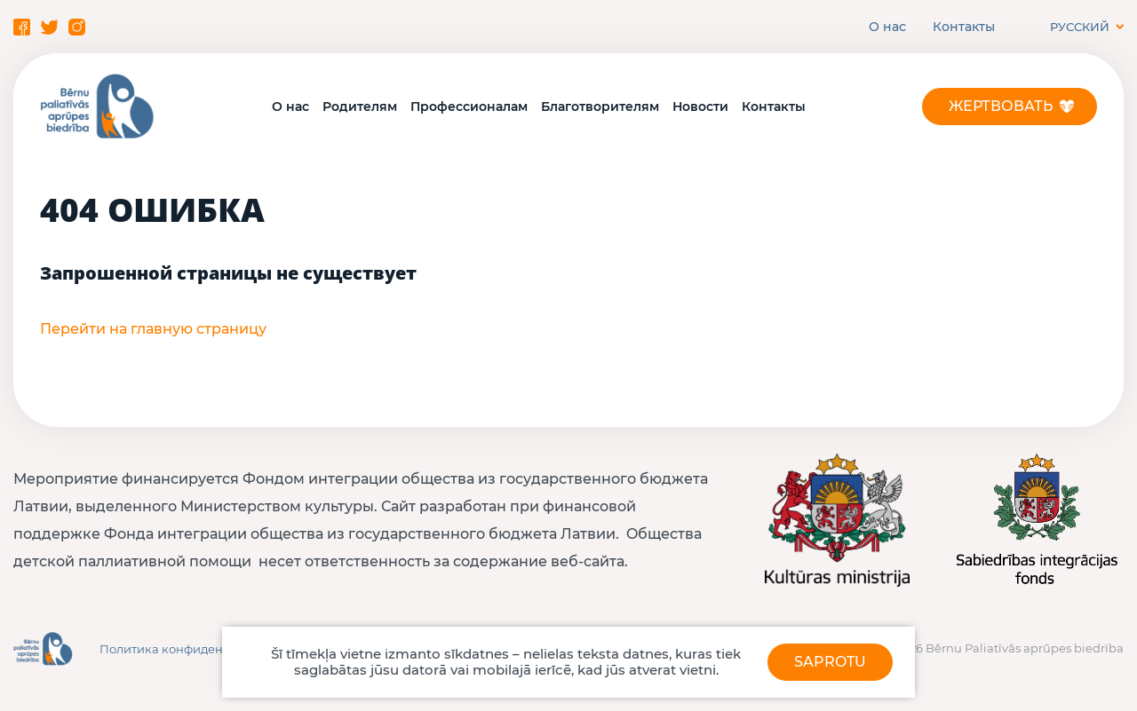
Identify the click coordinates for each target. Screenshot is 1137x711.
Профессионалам (469, 107)
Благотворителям (600, 107)
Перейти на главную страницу (153, 328)
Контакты (964, 27)
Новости (700, 107)
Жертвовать (1001, 106)
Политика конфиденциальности (196, 649)
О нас (887, 27)
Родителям (359, 107)
